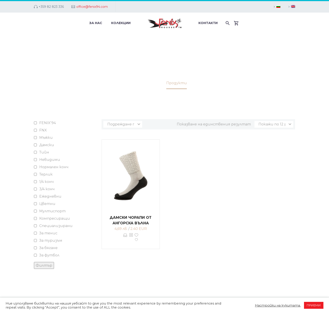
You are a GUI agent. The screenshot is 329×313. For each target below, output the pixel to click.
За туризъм (50, 240)
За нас (95, 23)
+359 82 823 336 (51, 7)
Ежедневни (50, 196)
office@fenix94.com (92, 7)
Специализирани (56, 226)
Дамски (46, 145)
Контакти (208, 23)
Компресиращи (54, 218)
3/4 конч (47, 189)
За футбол (49, 255)
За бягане (48, 248)
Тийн (44, 152)
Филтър (44, 265)
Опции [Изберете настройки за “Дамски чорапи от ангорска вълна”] (125, 238)
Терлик (46, 174)
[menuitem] (276, 6)
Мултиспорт (52, 211)
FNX (43, 130)
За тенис (48, 233)
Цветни (47, 204)
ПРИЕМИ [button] (314, 305)
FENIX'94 (47, 123)
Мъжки (46, 137)
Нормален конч (54, 167)
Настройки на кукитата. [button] (278, 305)
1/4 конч (46, 182)
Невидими (49, 160)
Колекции (121, 23)
